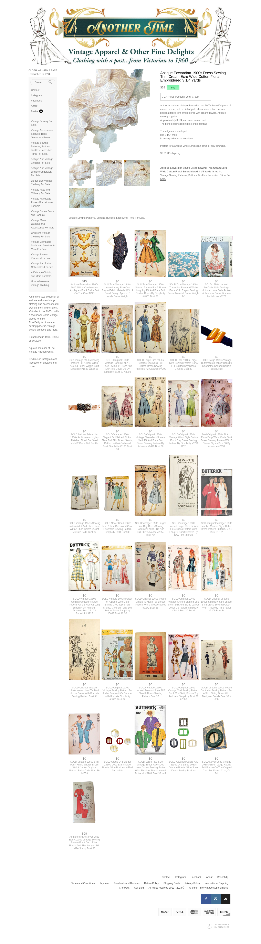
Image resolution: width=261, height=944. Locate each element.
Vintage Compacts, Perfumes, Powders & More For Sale (43, 245)
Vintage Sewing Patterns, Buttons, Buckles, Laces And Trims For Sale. (107, 217)
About (34, 106)
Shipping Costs (172, 883)
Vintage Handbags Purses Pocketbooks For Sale (42, 202)
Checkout (124, 887)
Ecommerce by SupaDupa (222, 925)
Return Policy (151, 883)
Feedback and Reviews (126, 883)
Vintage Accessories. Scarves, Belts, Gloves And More (42, 134)
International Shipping (216, 883)
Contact (35, 90)
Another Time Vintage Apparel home (208, 887)
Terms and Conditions (83, 883)
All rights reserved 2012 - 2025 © (166, 887)
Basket (35, 111)
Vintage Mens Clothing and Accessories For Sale (42, 224)
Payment (104, 883)
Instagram (36, 95)
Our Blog (139, 887)
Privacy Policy (192, 883)
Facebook (36, 100)
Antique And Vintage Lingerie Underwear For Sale (42, 172)
